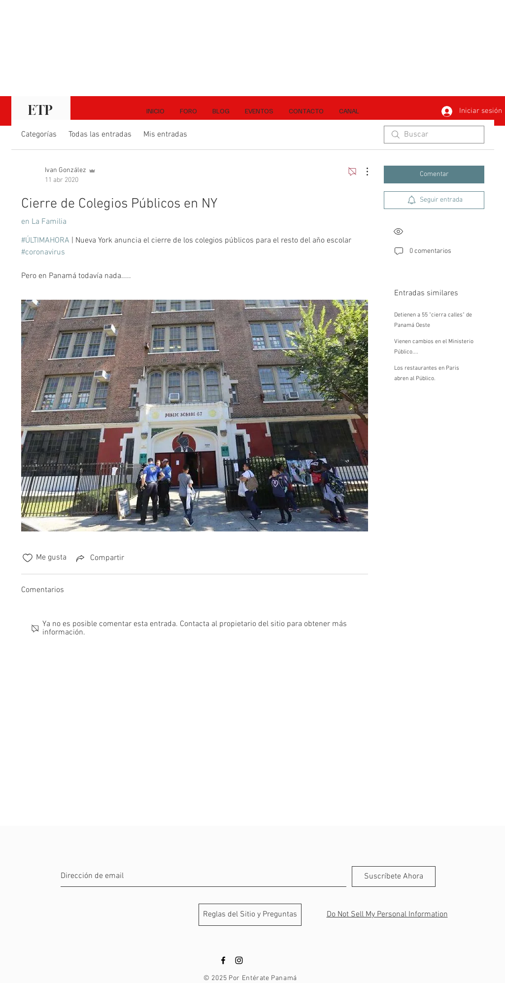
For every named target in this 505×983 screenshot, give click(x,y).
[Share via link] (99, 558)
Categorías (39, 135)
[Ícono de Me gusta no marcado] (27, 558)
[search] (434, 134)
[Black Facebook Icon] (223, 960)
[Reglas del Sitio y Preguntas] (250, 915)
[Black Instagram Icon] (239, 960)
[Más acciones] (362, 171)
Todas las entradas (100, 135)
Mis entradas (165, 135)
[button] (349, 111)
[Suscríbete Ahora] (394, 876)
